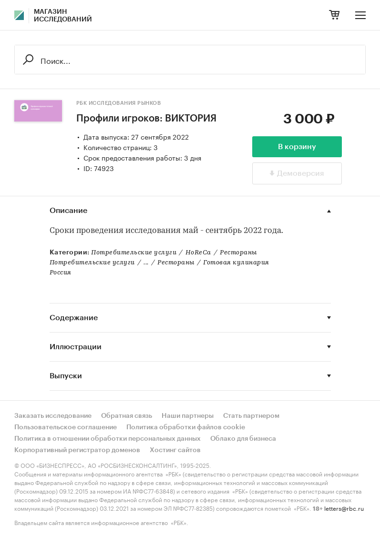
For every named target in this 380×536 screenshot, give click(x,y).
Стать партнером (251, 416)
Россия (61, 272)
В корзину (297, 147)
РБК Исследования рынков (118, 103)
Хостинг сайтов (175, 450)
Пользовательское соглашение (65, 427)
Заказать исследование (53, 416)
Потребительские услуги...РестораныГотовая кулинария (159, 262)
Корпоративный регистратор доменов (77, 450)
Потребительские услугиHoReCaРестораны (174, 252)
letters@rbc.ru (344, 507)
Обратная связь (126, 416)
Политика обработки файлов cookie (185, 427)
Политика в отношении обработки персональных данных (107, 438)
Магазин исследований (63, 16)
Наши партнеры (188, 416)
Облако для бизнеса (243, 438)
